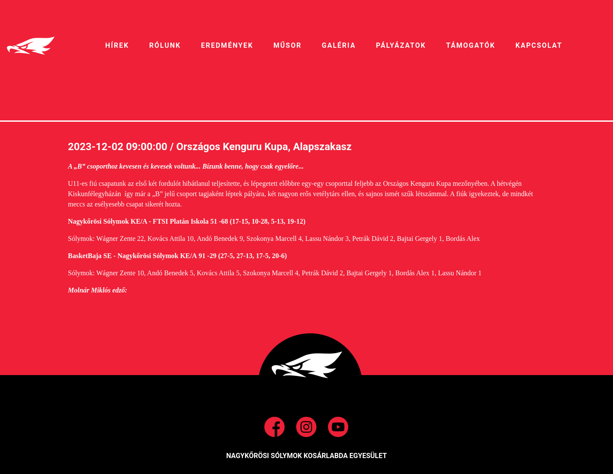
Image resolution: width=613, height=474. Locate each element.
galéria (339, 45)
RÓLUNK (165, 45)
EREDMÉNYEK (227, 45)
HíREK (117, 45)
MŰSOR (287, 45)
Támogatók (470, 45)
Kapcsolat (538, 45)
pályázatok (401, 45)
